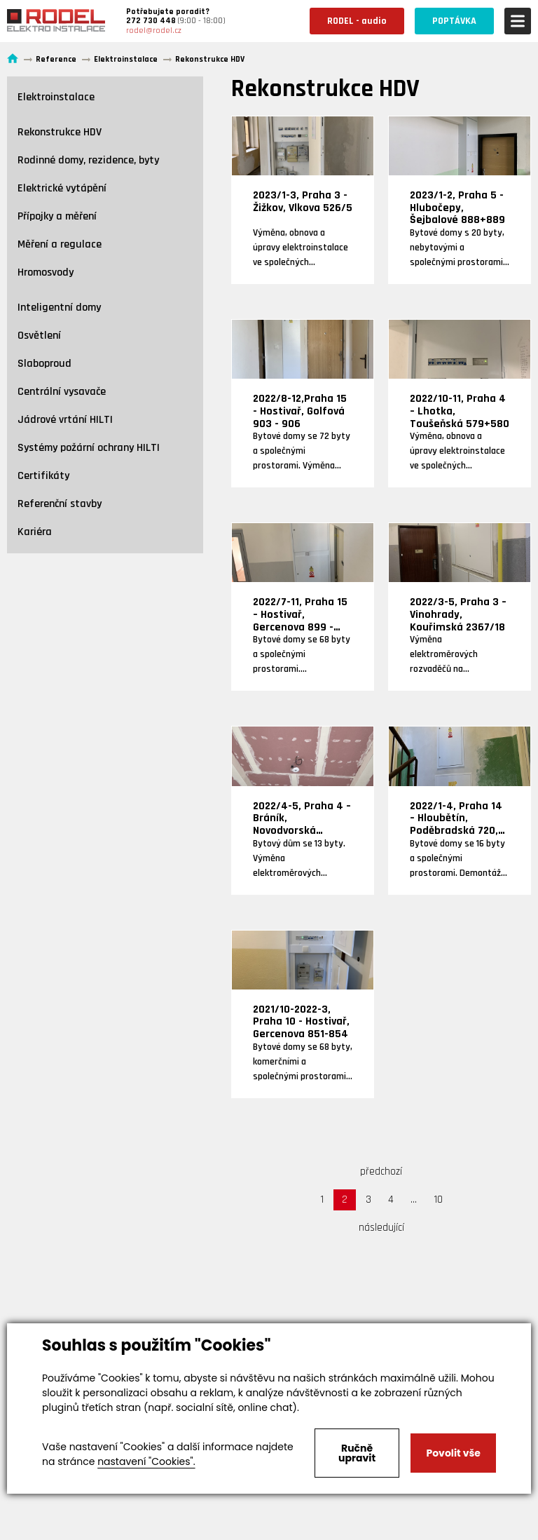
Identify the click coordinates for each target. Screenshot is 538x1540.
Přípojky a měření (57, 216)
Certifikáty (43, 475)
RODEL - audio (357, 21)
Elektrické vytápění (62, 188)
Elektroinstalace (56, 97)
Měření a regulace (60, 244)
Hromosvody (46, 272)
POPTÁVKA (454, 21)
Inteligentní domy (59, 307)
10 (438, 1199)
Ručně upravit (356, 1453)
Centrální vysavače (62, 391)
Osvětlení (39, 335)
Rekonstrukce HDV (60, 132)
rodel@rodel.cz (153, 30)
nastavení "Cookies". (146, 1461)
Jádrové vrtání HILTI (65, 419)
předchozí (381, 1171)
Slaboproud (44, 363)
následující (381, 1227)
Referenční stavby (60, 504)
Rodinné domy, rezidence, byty (88, 160)
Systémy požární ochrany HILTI (89, 447)
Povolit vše (453, 1453)
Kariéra (35, 532)
